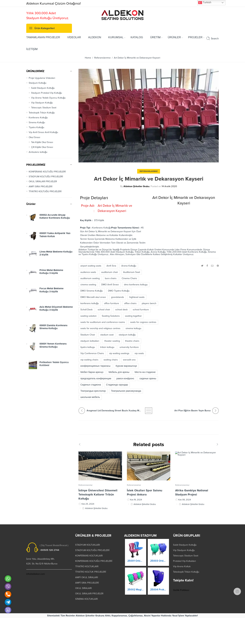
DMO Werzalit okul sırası (93, 297)
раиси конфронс (125, 378)
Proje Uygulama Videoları (42, 78)
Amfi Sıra (111, 265)
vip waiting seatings (119, 353)
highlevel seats (137, 297)
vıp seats (139, 353)
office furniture (111, 303)
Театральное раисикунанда (126, 391)
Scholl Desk (86, 309)
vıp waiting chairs (89, 359)
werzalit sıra (129, 359)
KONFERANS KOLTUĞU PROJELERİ (47, 171)
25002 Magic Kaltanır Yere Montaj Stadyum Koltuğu (135, 591)
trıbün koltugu (107, 347)
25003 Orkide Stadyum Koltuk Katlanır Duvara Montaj (158, 564)
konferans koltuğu (89, 303)
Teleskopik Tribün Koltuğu (42, 112)
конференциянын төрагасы (95, 366)
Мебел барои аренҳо (91, 372)
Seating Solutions (111, 316)
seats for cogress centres (143, 322)
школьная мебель (90, 397)
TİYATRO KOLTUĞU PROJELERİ (45, 191)
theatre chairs (132, 341)
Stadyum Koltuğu (37, 83)
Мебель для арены (119, 372)
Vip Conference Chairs (92, 353)
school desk (121, 309)
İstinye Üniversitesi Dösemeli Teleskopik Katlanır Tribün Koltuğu (97, 497)
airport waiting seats (90, 265)
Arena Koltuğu (128, 265)
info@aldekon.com (35, 574)
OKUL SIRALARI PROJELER (43, 181)
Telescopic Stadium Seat (43, 107)
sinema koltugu (133, 328)
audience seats (88, 272)
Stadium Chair (87, 334)
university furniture (129, 347)
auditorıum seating (90, 278)
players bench (149, 303)
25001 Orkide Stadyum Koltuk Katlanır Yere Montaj (135, 563)
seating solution (88, 316)
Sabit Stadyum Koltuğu (43, 88)
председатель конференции (95, 378)
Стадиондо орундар (117, 384)
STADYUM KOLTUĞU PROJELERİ (46, 176)
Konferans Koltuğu (38, 117)
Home (88, 57)
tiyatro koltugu (87, 347)
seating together (133, 316)
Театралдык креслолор (93, 391)
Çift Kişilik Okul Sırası (42, 147)
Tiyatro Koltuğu (36, 127)
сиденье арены (147, 378)
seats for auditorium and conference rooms (102, 322)
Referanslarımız (102, 57)
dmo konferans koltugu (136, 284)
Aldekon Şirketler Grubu (136, 186)
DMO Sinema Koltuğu (91, 290)
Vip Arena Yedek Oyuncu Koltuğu (48, 97)
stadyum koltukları (89, 341)
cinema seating (88, 284)
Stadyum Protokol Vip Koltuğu (46, 93)
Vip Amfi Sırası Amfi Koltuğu (43, 132)
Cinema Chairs (129, 278)
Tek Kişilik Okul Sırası (42, 142)
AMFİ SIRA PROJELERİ (40, 186)
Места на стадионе (145, 372)
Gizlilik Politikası (181, 590)
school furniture (141, 309)
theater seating (112, 341)
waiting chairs (111, 359)
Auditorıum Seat (131, 272)
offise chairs (130, 303)
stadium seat (107, 334)
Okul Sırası (34, 137)
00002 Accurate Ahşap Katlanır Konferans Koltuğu (54, 219)
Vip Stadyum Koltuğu (42, 102)
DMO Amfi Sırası (110, 284)
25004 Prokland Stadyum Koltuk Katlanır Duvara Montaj (158, 592)
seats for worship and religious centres (100, 328)
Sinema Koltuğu (37, 122)
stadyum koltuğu (127, 334)
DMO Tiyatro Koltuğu (119, 290)
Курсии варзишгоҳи (126, 366)
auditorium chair (109, 272)
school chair (104, 309)
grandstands (117, 297)
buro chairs (110, 278)
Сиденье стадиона (90, 384)
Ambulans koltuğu (38, 152)
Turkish (204, 3)
